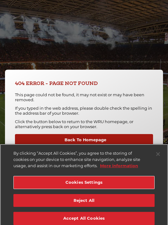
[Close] (158, 155)
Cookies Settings (84, 183)
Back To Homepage (85, 139)
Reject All (84, 201)
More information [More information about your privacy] (119, 166)
